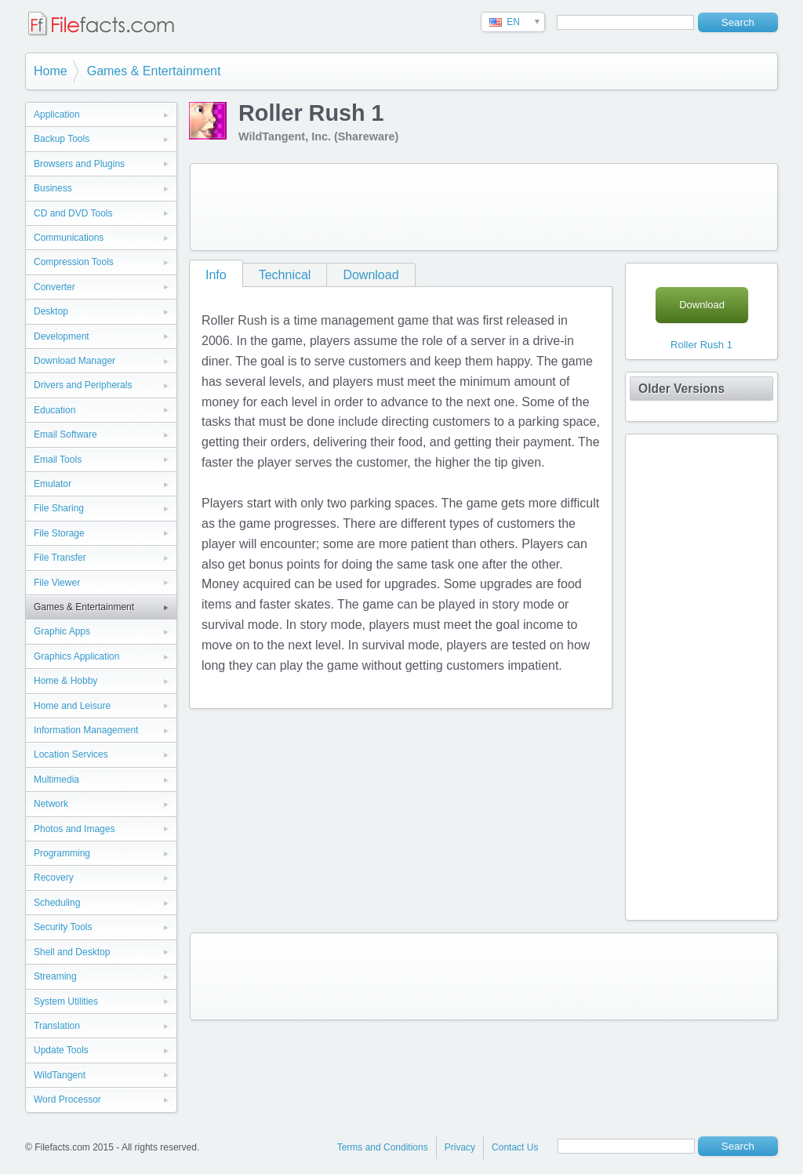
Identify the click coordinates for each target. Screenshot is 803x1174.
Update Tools (61, 1050)
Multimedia (56, 779)
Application (57, 114)
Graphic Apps (62, 631)
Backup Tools (61, 138)
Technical (285, 275)
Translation (57, 1025)
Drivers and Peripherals (83, 385)
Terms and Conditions (382, 1147)
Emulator (52, 483)
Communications (69, 237)
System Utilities (66, 1001)
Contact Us (515, 1147)
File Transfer (60, 557)
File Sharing (59, 508)
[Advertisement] (483, 207)
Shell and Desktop (72, 952)
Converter (54, 287)
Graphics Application (76, 656)
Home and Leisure (72, 705)
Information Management (86, 730)
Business (53, 188)
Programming (62, 853)
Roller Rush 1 (701, 345)
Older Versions (681, 388)
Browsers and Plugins (79, 163)
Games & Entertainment (154, 71)
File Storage (59, 533)
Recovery (54, 877)
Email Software (65, 434)
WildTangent (59, 1075)
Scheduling (57, 902)
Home (50, 71)
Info (216, 275)
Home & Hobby (65, 680)
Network (51, 803)
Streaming (55, 976)
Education (54, 410)
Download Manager (74, 360)
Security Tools (63, 926)
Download (370, 275)
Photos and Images (74, 828)
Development (61, 336)
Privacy (460, 1147)
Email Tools (58, 459)
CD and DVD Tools (73, 213)
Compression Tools (74, 261)
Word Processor (67, 1099)
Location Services (71, 754)
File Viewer (57, 582)
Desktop (51, 311)
